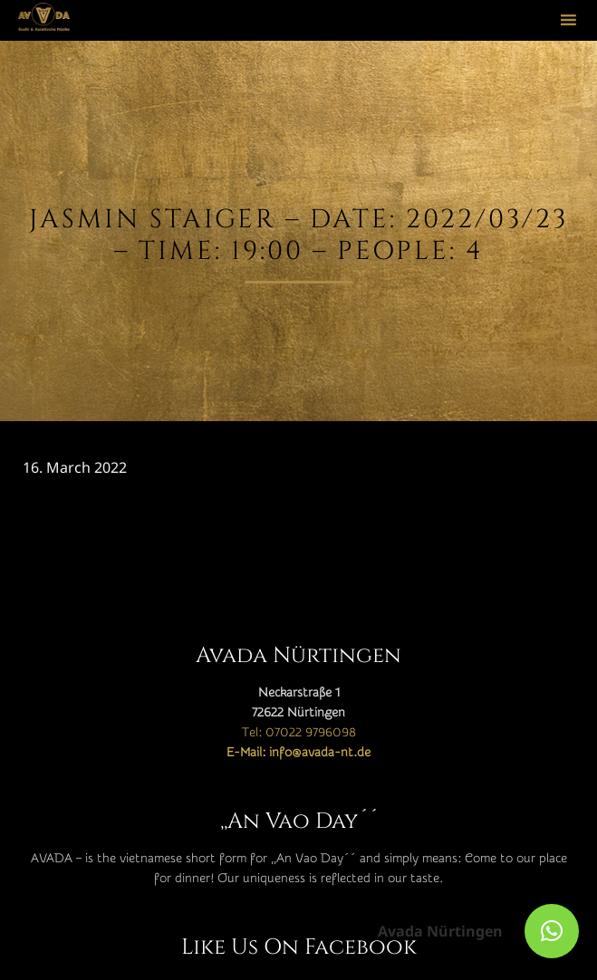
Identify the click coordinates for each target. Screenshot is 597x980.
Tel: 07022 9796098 (299, 732)
